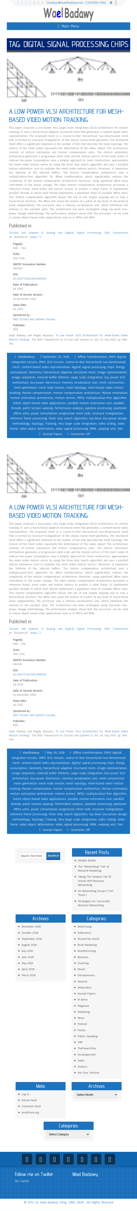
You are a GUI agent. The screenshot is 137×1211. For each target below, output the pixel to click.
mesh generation (25, 387)
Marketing (84, 1012)
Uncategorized (86, 1054)
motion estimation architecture (31, 398)
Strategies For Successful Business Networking (94, 903)
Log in (25, 1094)
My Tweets (22, 1181)
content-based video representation (45, 367)
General (82, 981)
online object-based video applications (39, 403)
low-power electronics (45, 382)
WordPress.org (30, 1112)
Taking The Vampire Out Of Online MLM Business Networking (94, 881)
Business (83, 957)
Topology (37, 423)
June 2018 (28, 957)
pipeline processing (98, 408)
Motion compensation (36, 393)
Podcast (82, 1024)
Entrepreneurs (86, 975)
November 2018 (31, 926)
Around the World (88, 939)
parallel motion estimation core (90, 403)
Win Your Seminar (88, 1073)
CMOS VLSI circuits (51, 362)
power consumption (44, 413)
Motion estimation (114, 393)
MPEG (80, 398)
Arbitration (84, 933)
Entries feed (29, 1100)
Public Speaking (88, 1036)
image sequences (23, 377)
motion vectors (65, 398)
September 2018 (32, 939)
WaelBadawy (26, 357)
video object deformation (37, 428)
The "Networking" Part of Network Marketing (93, 869)
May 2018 (27, 963)
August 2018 (29, 945)
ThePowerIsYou (87, 1048)
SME (80, 1042)
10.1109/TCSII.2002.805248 (29, 279)
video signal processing (72, 428)
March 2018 (29, 975)
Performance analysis (69, 408)
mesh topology (76, 387)
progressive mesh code (74, 413)
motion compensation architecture (76, 393)
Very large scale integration (77, 423)
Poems (82, 1030)
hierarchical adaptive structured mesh (69, 372)
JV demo (83, 1000)
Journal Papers (52, 434)
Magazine (83, 1006)
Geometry (35, 372)
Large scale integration (87, 377)
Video (81, 1060)
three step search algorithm (68, 418)
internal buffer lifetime (53, 377)
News (81, 1018)
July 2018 (27, 951)
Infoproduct (85, 987)
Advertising (85, 926)
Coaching (83, 963)
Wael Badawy (85, 1174)
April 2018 (28, 969)
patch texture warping (38, 408)
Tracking (50, 423)
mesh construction (111, 382)
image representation (112, 372)
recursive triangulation (107, 413)
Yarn (120, 428)
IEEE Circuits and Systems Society (34, 319)
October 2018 (30, 933)
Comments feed (31, 1106)
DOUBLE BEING (87, 860)
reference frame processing (28, 418)
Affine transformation (92, 357)
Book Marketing (87, 945)
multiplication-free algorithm (106, 398)
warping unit (107, 428)
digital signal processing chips (93, 367)
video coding (107, 423)
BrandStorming (87, 951)
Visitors (82, 1067)
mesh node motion (51, 387)
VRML (93, 428)
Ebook (81, 969)
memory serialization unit (79, 382)
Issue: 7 (35, 237)
